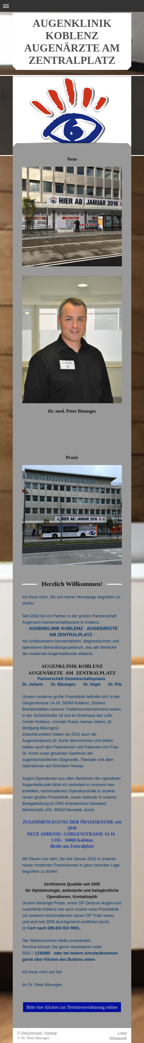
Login (122, 1033)
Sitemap (50, 1033)
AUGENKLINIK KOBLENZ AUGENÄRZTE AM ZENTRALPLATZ (72, 41)
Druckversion (29, 1033)
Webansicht (118, 1038)
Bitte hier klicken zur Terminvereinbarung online (72, 1007)
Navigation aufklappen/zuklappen (72, 6)
